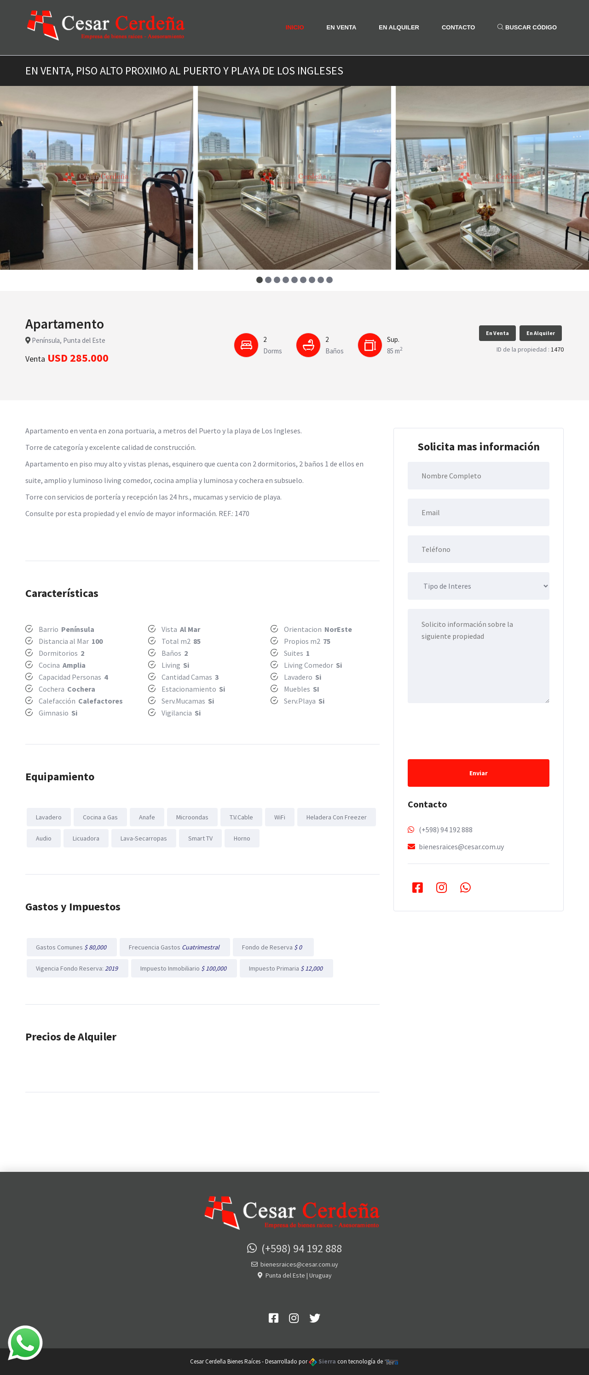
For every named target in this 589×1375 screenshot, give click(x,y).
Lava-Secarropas (144, 838)
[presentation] (478, 730)
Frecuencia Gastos (175, 947)
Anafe (147, 817)
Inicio (295, 27)
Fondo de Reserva (273, 947)
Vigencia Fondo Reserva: (77, 968)
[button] (259, 280)
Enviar (478, 773)
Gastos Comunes (72, 947)
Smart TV (200, 838)
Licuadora (86, 838)
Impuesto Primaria (286, 968)
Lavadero (49, 817)
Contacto (458, 27)
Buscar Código (527, 27)
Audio (44, 838)
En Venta (342, 27)
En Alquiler (399, 27)
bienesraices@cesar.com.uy (461, 846)
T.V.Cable (241, 817)
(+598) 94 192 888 (446, 829)
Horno (242, 838)
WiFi (279, 817)
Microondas (192, 817)
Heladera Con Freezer (336, 817)
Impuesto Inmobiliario (184, 968)
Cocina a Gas (100, 817)
